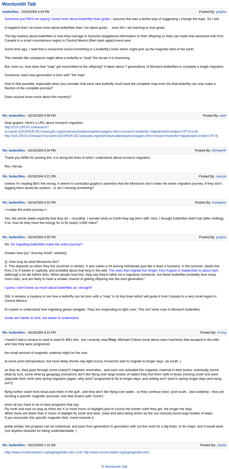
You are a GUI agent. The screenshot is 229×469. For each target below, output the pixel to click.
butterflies (11, 12)
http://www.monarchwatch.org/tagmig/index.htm (40, 452)
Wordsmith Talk (19, 4)
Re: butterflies (14, 115)
